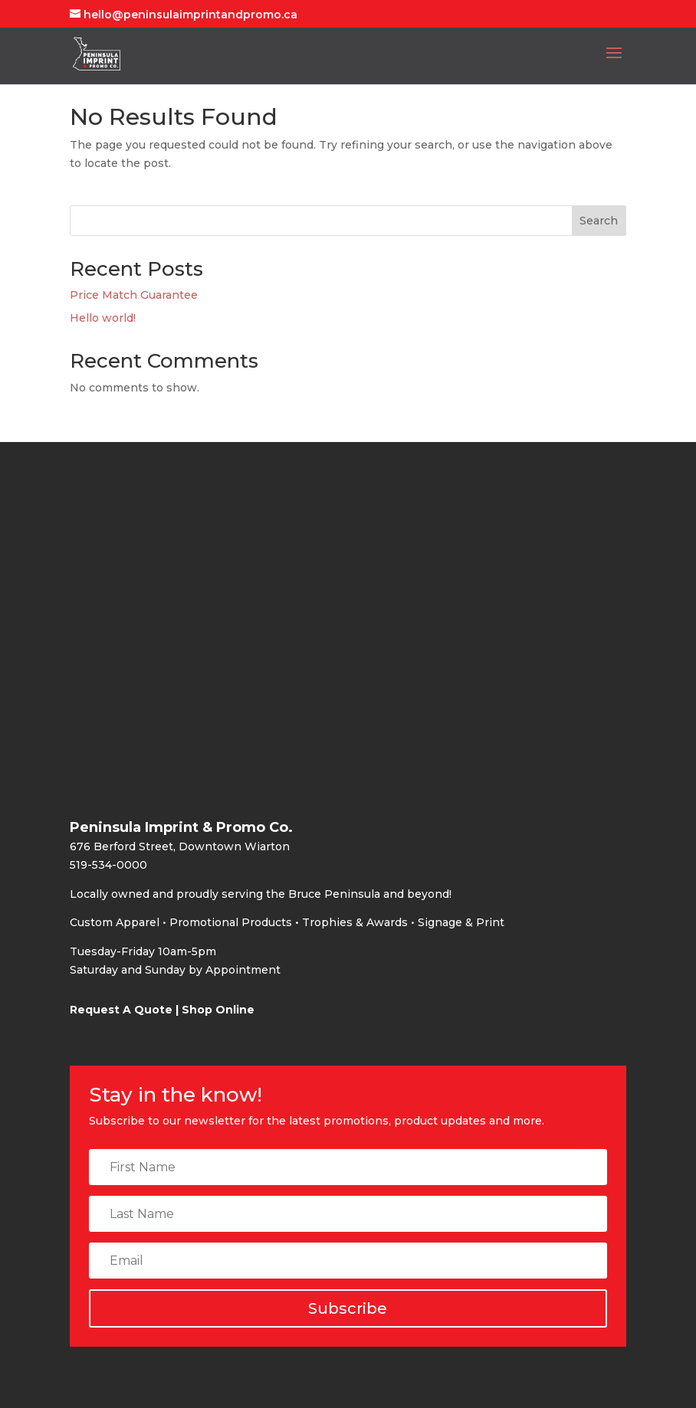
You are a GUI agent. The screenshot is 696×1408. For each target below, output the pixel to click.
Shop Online (218, 1010)
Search (598, 221)
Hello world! (103, 318)
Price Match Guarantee (134, 295)
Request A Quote (121, 1010)
